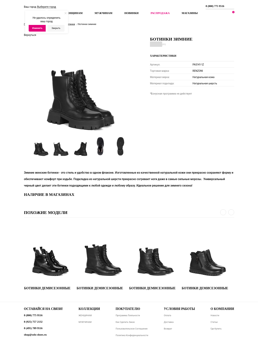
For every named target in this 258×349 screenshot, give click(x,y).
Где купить (216, 328)
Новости (215, 315)
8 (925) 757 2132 (33, 321)
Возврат (168, 328)
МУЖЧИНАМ (85, 322)
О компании (222, 309)
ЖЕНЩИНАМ (85, 315)
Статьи (214, 322)
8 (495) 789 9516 (33, 328)
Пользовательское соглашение (131, 328)
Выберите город (46, 6)
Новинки (131, 13)
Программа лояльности (128, 315)
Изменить (37, 28)
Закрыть (56, 28)
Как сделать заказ (125, 322)
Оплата (167, 315)
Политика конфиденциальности (132, 335)
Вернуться (30, 35)
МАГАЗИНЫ (190, 13)
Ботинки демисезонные (47, 288)
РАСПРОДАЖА (160, 13)
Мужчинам (103, 13)
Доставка (168, 322)
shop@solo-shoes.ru (35, 334)
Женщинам (73, 13)
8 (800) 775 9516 (215, 6)
